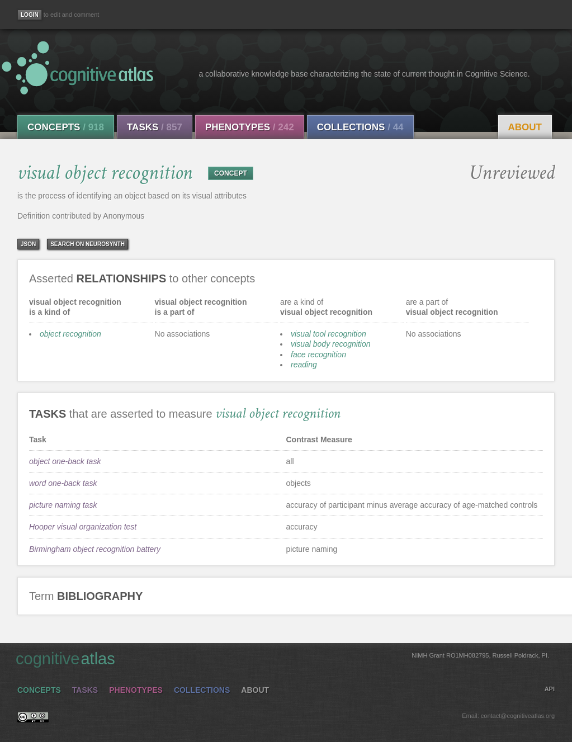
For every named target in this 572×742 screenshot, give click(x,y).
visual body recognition (330, 343)
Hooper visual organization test (82, 526)
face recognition (318, 354)
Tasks (154, 127)
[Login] (29, 15)
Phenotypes (249, 127)
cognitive (282, 658)
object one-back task (65, 461)
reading (304, 364)
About (525, 127)
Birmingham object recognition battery (94, 549)
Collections (360, 127)
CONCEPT (230, 173)
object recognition (70, 333)
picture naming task (63, 504)
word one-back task (63, 483)
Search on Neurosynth (87, 244)
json (28, 244)
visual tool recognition (328, 333)
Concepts (65, 127)
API (550, 689)
